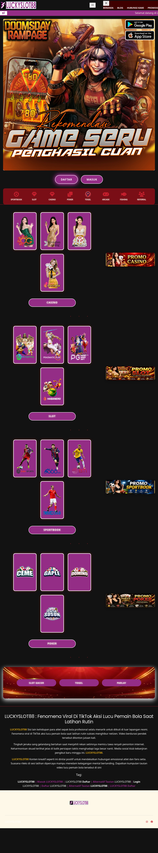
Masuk (92, 179)
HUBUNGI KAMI (135, 7)
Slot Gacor (37, 707)
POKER (52, 668)
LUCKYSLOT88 (18, 754)
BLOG (120, 7)
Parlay (121, 707)
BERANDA (108, 7)
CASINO (52, 309)
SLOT (52, 428)
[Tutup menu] (106, 3)
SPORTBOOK (52, 548)
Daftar (66, 179)
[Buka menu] (92, 5)
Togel (79, 707)
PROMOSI (153, 7)
